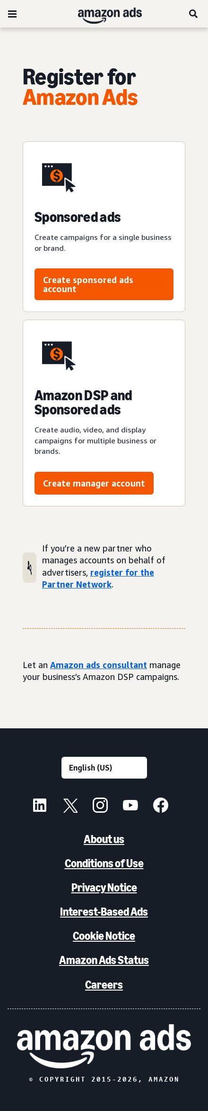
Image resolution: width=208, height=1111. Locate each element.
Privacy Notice (104, 887)
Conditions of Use (104, 863)
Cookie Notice (104, 936)
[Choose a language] (104, 768)
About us (104, 839)
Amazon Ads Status (104, 960)
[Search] (194, 13)
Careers (104, 985)
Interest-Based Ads (104, 911)
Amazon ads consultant (98, 665)
